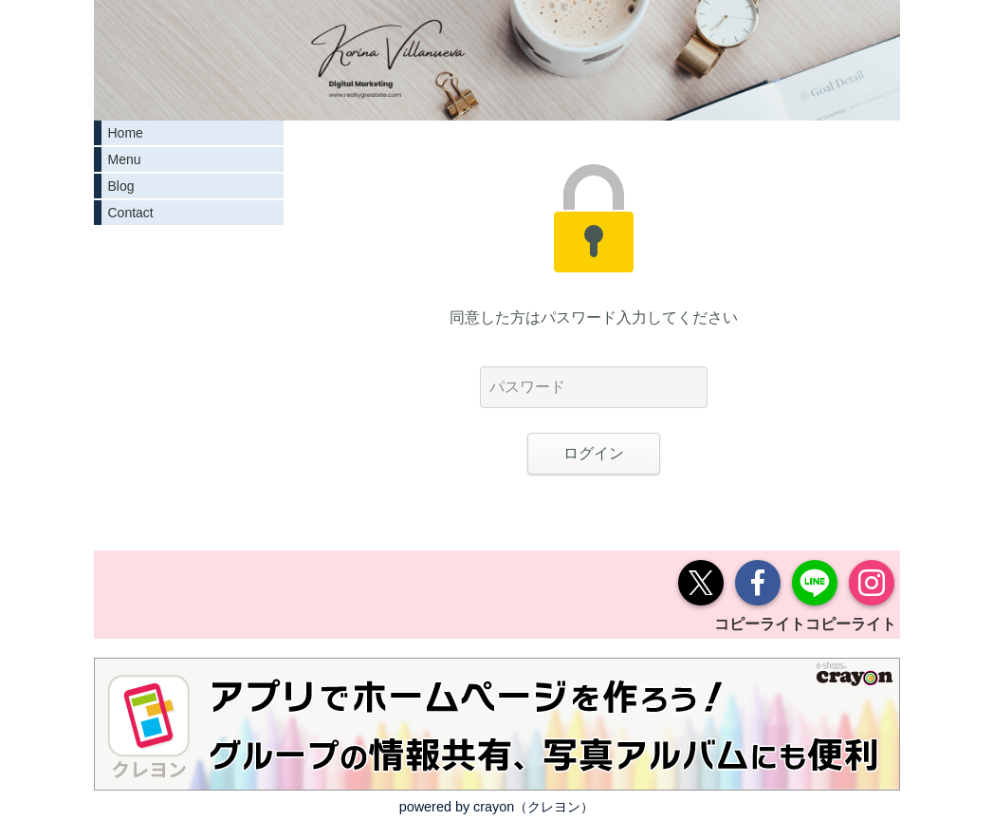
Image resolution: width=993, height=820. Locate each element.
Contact (131, 212)
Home (125, 132)
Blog (121, 186)
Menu (124, 159)
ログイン (593, 453)
